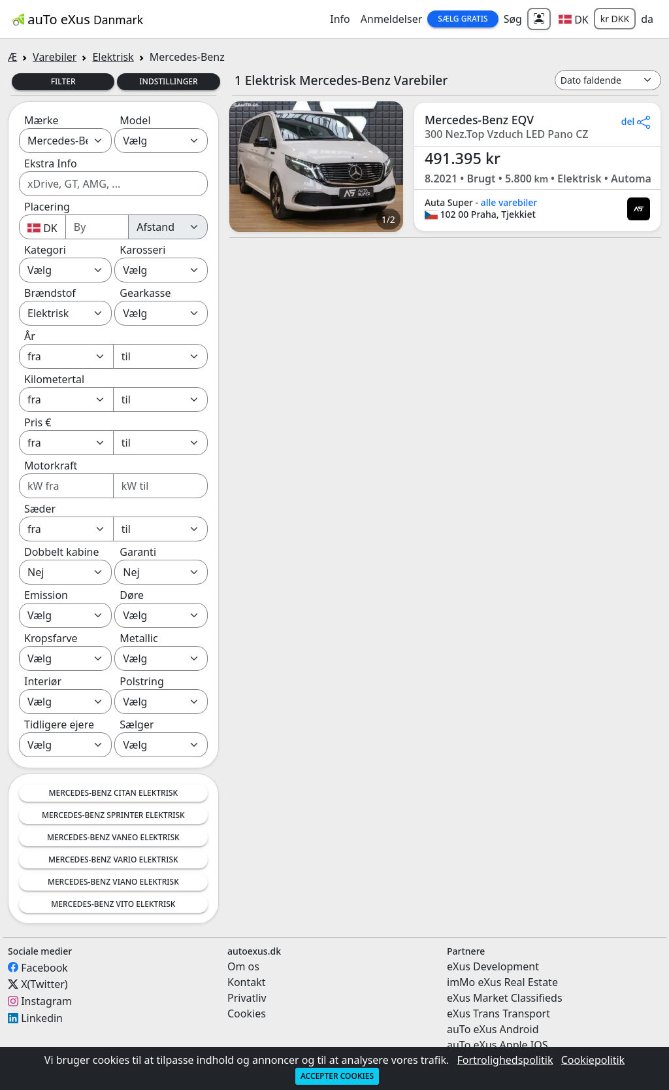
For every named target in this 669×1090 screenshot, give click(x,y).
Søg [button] (513, 19)
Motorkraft (50, 465)
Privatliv (247, 998)
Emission (46, 595)
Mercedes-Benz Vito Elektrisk (113, 904)
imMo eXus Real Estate (502, 982)
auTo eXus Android (492, 1029)
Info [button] (340, 19)
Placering (47, 206)
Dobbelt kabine (61, 552)
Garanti (138, 552)
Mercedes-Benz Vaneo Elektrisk (113, 837)
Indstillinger (168, 81)
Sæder (40, 509)
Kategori (45, 250)
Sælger (137, 724)
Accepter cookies (337, 1075)
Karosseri (142, 250)
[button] (573, 19)
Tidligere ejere (59, 724)
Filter (63, 81)
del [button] (635, 121)
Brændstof (50, 293)
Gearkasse (145, 293)
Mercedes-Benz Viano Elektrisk (113, 881)
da (647, 19)
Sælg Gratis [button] (462, 18)
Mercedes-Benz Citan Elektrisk (113, 792)
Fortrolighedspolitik (505, 1060)
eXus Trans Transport (498, 1013)
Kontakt (246, 982)
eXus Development (493, 966)
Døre (132, 595)
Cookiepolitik (593, 1060)
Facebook (44, 967)
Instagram (46, 1001)
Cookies (246, 1013)
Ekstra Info (50, 163)
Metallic (138, 638)
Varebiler (54, 57)
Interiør (42, 681)
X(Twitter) (44, 984)
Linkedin (42, 1018)
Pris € (37, 422)
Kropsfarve (51, 638)
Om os (243, 966)
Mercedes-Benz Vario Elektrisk (113, 859)
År (29, 336)
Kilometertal (54, 379)
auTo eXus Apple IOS (497, 1045)
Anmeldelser (392, 19)
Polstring (141, 681)
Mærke (41, 120)
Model (135, 120)
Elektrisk (112, 57)
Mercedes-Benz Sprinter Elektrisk (113, 815)
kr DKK (614, 18)
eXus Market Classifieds (505, 998)
